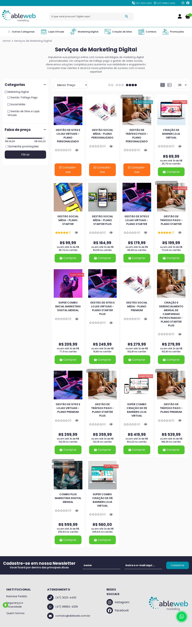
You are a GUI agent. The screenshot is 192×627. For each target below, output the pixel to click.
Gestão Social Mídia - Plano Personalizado (102, 133)
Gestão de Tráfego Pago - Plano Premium (171, 408)
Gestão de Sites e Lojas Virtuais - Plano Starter (136, 220)
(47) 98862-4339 (164, 3)
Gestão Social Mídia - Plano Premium (136, 306)
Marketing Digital (84, 32)
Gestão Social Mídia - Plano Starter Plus (102, 220)
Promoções (173, 32)
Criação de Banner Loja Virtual (171, 133)
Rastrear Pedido (16, 596)
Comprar (171, 172)
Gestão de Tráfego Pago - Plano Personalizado (136, 135)
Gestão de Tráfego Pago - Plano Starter (171, 220)
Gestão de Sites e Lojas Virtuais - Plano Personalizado (68, 135)
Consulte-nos (68, 169)
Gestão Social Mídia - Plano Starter (68, 220)
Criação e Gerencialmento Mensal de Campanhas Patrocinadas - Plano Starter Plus (171, 314)
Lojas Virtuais (52, 32)
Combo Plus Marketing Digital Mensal (68, 498)
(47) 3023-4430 (142, 3)
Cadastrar (177, 565)
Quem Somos (15, 613)
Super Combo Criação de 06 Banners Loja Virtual (137, 410)
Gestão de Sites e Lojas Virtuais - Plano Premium (68, 408)
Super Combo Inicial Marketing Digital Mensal (68, 306)
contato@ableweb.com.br (68, 616)
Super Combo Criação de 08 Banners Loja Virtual (102, 500)
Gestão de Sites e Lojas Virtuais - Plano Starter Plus (102, 308)
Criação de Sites (118, 32)
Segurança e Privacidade (14, 604)
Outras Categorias (21, 32)
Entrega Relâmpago (132, 96)
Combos (147, 32)
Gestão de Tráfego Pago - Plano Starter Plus (102, 410)
